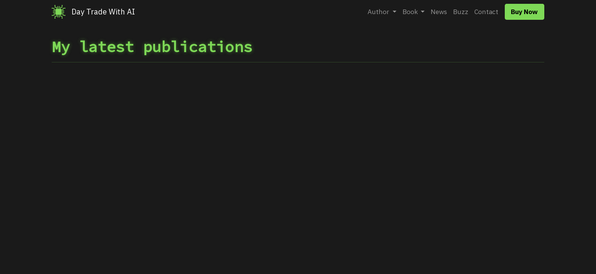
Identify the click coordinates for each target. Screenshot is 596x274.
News (439, 11)
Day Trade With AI (103, 11)
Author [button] (379, 11)
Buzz (460, 11)
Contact (486, 11)
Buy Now (524, 11)
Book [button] (411, 11)
